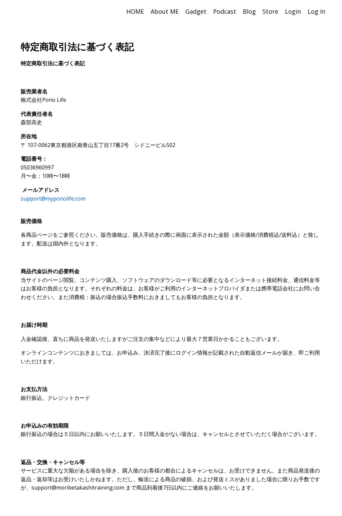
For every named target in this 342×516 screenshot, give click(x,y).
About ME (165, 11)
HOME (135, 11)
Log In (316, 11)
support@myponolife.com (53, 198)
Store (270, 11)
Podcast (224, 11)
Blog (249, 11)
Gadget (195, 11)
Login (293, 11)
